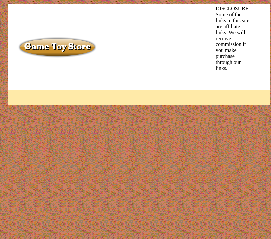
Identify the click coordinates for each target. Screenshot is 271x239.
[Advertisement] (146, 47)
